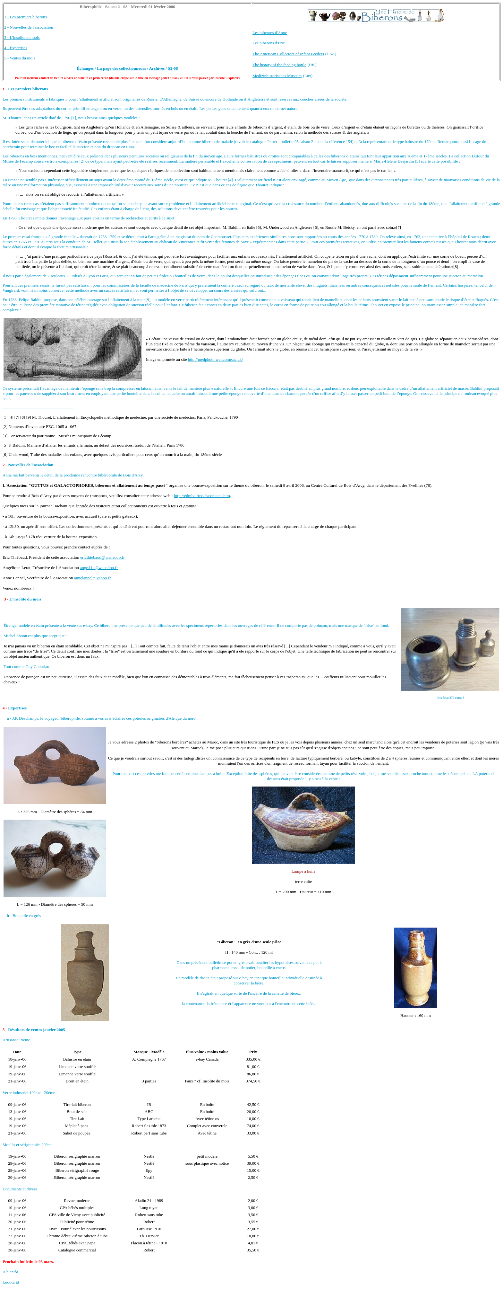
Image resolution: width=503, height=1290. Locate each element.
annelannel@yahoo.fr (92, 577)
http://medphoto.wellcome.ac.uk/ (215, 359)
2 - (5, 464)
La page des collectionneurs (121, 68)
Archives (157, 68)
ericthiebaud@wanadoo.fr (102, 557)
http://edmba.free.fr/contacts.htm (202, 495)
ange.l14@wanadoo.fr (99, 567)
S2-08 (173, 68)
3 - (6, 599)
